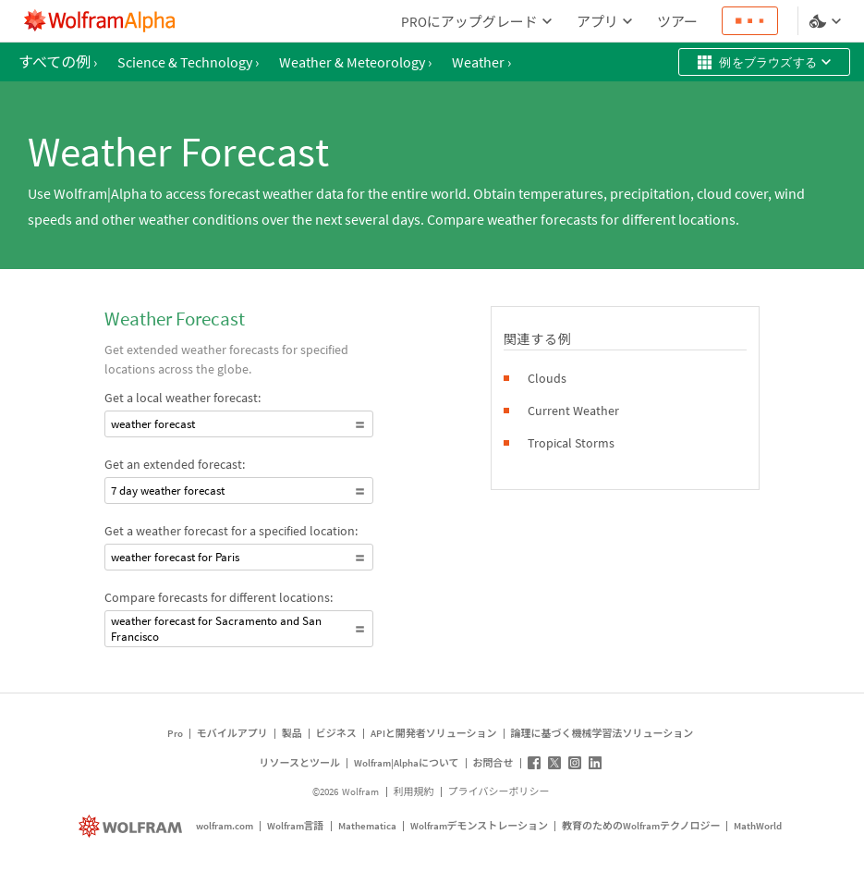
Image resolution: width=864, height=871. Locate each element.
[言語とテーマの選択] (827, 21)
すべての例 (57, 62)
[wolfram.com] (132, 826)
